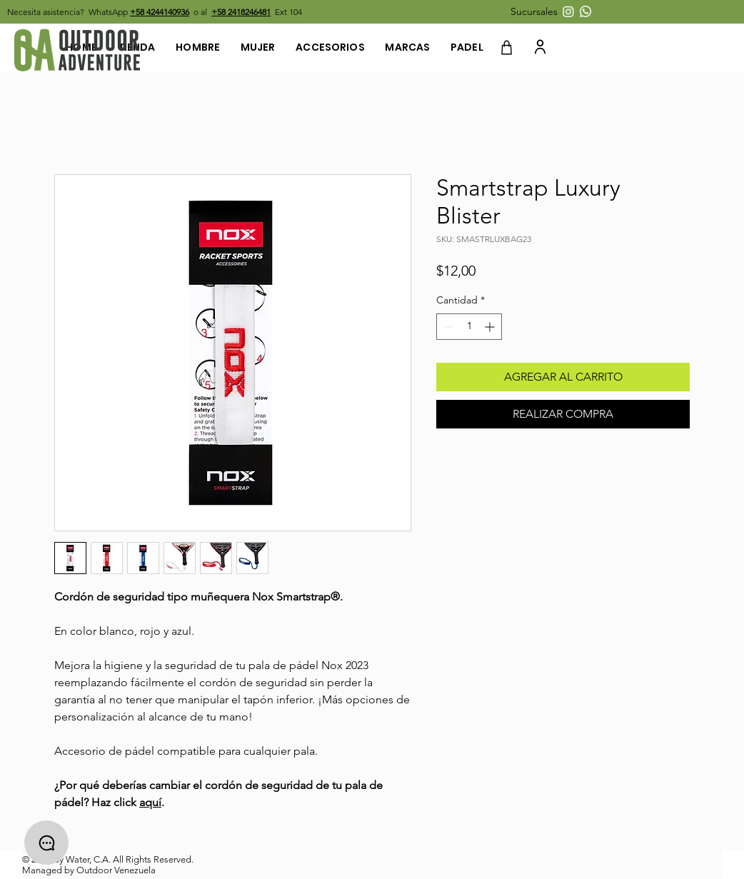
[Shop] (506, 47)
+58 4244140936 (159, 11)
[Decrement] (447, 326)
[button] (535, 11)
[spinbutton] (469, 326)
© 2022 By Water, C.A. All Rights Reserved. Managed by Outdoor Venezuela (107, 864)
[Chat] (46, 842)
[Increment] (491, 326)
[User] (540, 46)
